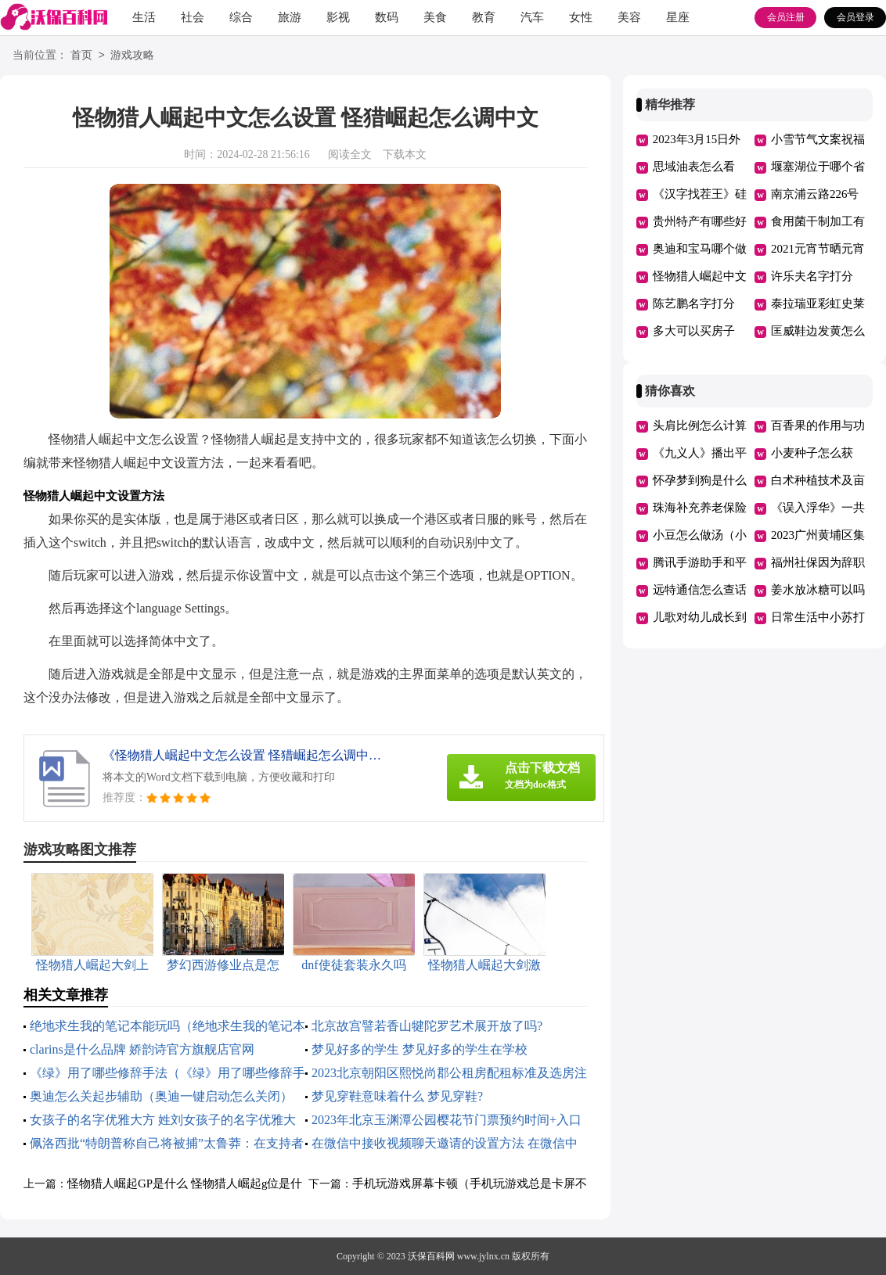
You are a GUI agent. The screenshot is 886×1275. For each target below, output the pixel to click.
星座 (678, 17)
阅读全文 (350, 154)
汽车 (532, 17)
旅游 (289, 17)
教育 (483, 17)
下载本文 (405, 154)
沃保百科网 (431, 1256)
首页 (81, 56)
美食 (435, 17)
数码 (386, 17)
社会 (192, 17)
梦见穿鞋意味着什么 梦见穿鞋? (397, 1096)
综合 (241, 17)
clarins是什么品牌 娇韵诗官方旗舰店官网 (142, 1049)
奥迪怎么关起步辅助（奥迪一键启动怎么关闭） (161, 1096)
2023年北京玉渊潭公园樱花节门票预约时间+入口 (447, 1119)
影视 (338, 17)
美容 (629, 17)
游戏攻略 (132, 56)
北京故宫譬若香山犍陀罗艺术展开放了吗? (427, 1026)
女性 (580, 17)
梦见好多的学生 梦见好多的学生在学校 (420, 1049)
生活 (144, 17)
